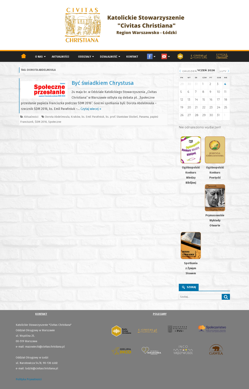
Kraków (75, 116)
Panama (144, 116)
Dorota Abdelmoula (57, 116)
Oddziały (84, 56)
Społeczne (54, 122)
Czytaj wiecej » (91, 109)
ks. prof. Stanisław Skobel (122, 116)
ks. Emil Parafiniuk (93, 116)
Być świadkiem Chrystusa (103, 83)
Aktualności (60, 56)
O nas (39, 56)
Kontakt (132, 56)
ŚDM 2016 (41, 122)
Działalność (108, 56)
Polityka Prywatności (29, 379)
